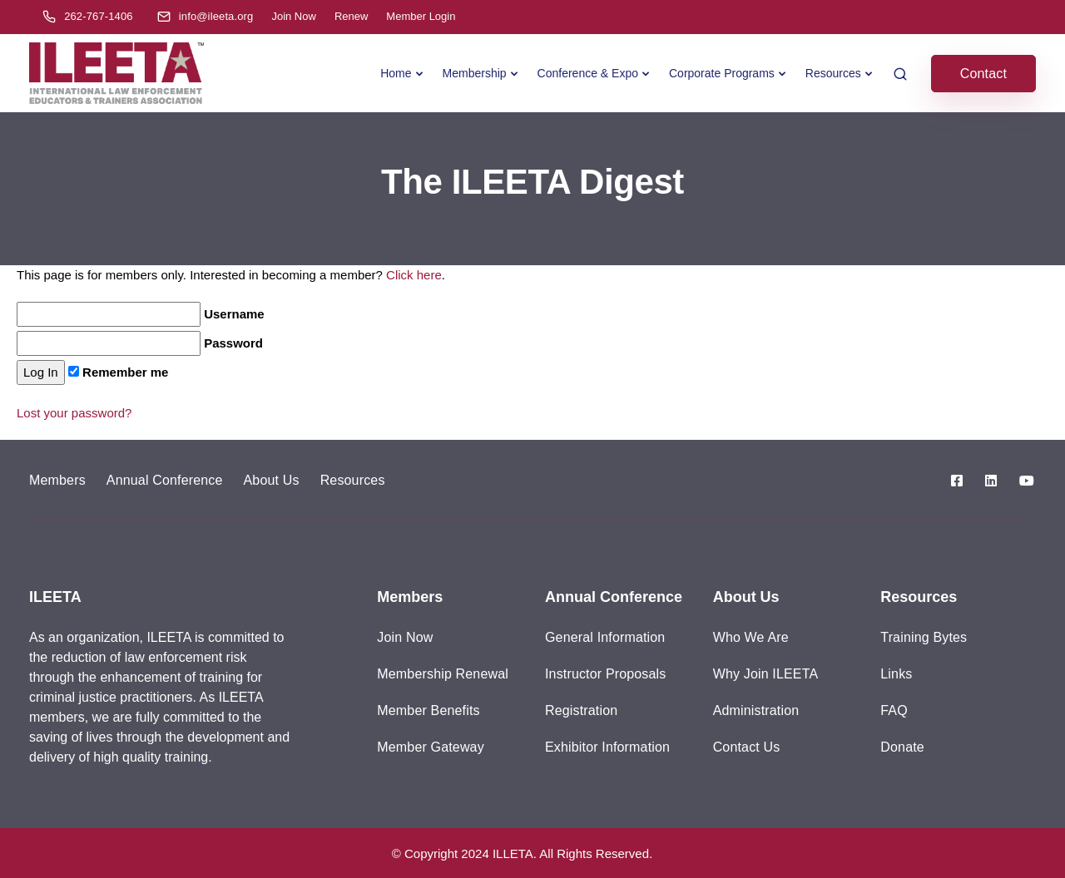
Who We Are (751, 637)
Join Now (293, 16)
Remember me (118, 372)
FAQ (894, 710)
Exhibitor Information (607, 747)
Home (395, 73)
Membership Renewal (442, 674)
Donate (902, 747)
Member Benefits (428, 710)
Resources (833, 73)
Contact (983, 74)
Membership (475, 73)
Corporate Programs (722, 73)
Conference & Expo (587, 73)
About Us (272, 480)
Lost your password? (74, 413)
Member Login (420, 16)
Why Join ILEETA (766, 674)
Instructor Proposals (605, 674)
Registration (581, 710)
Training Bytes (923, 637)
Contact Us (746, 747)
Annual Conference (164, 480)
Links (896, 674)
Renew (351, 16)
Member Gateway (430, 747)
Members (57, 480)
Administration (756, 710)
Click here (414, 275)
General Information (605, 637)
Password (140, 343)
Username (141, 314)
